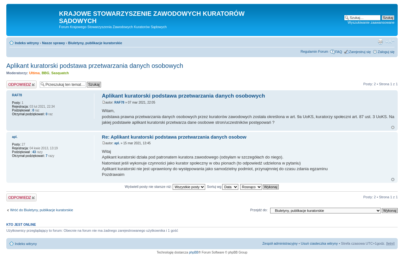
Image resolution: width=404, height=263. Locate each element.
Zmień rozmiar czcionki (390, 42)
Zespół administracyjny (280, 243)
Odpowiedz (21, 84)
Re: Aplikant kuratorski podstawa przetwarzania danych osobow (174, 137)
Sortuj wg (223, 186)
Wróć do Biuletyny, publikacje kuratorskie (41, 210)
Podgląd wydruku (380, 42)
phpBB (194, 252)
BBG (45, 73)
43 (34, 152)
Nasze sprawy (53, 43)
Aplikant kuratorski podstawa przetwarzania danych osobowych (94, 65)
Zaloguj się (386, 52)
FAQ (338, 52)
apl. (117, 143)
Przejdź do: (259, 210)
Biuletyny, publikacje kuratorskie (95, 43)
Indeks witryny (27, 43)
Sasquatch (60, 73)
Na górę (393, 127)
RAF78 (119, 102)
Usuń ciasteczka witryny (319, 243)
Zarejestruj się (360, 52)
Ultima (34, 73)
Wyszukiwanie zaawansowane (371, 22)
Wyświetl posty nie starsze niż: (165, 186)
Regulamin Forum (314, 51)
